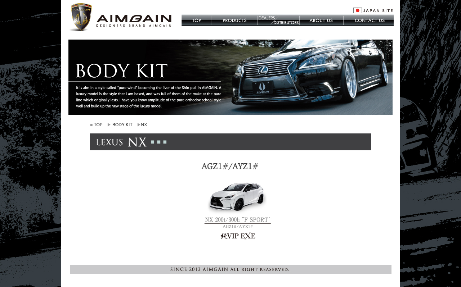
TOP (98, 124)
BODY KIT (122, 124)
